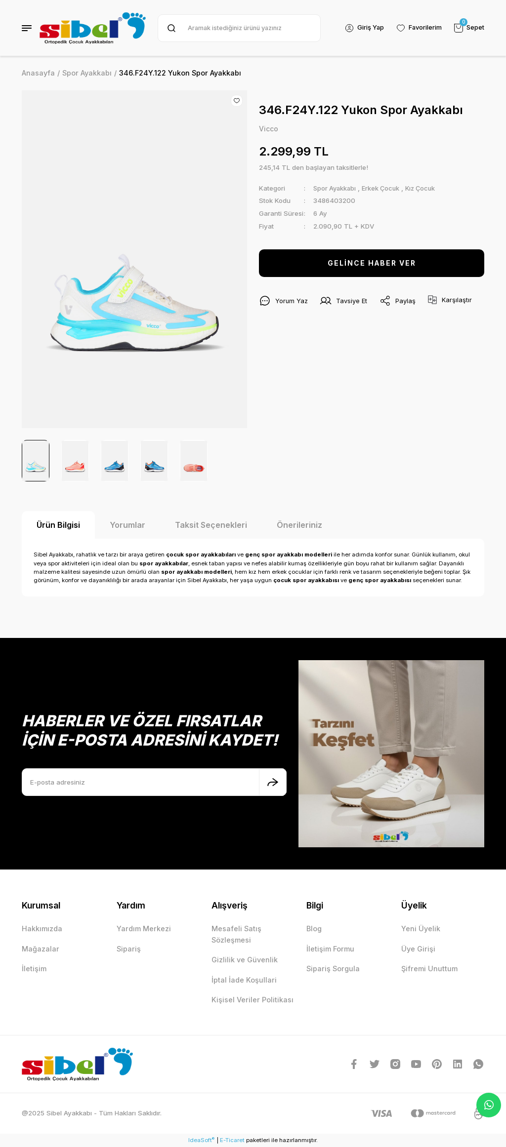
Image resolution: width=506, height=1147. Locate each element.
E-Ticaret (232, 1140)
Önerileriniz (299, 525)
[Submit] (273, 782)
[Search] (238, 28)
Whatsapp (489, 1105)
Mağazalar (40, 949)
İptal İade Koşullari (244, 980)
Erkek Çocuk (384, 188)
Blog (314, 928)
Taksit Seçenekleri (211, 525)
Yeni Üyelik (420, 928)
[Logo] (93, 28)
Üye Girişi (418, 949)
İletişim (34, 968)
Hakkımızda (42, 928)
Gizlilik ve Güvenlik (244, 959)
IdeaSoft (201, 1140)
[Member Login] (362, 28)
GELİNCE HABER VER (372, 263)
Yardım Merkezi (144, 928)
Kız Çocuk (426, 188)
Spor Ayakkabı (335, 188)
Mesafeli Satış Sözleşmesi (236, 934)
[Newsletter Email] (154, 782)
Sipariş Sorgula (333, 968)
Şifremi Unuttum (429, 968)
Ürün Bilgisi (58, 525)
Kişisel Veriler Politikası (252, 999)
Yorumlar (127, 525)
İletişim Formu (330, 949)
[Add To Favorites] (237, 101)
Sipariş (129, 949)
